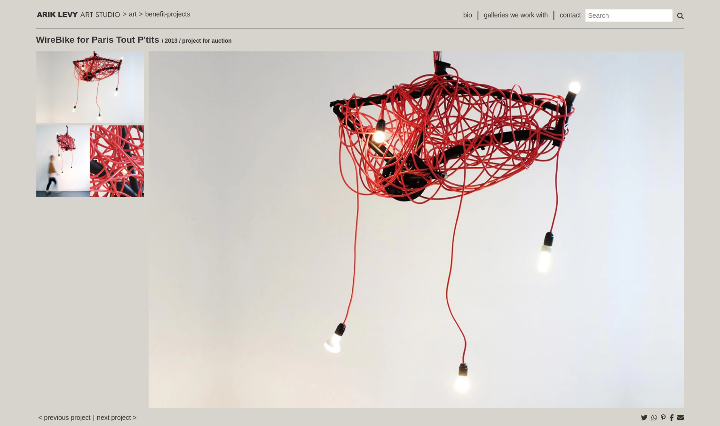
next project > (116, 417)
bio (467, 15)
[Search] (629, 15)
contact (570, 15)
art (132, 14)
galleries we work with (516, 15)
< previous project (65, 417)
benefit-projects (167, 14)
